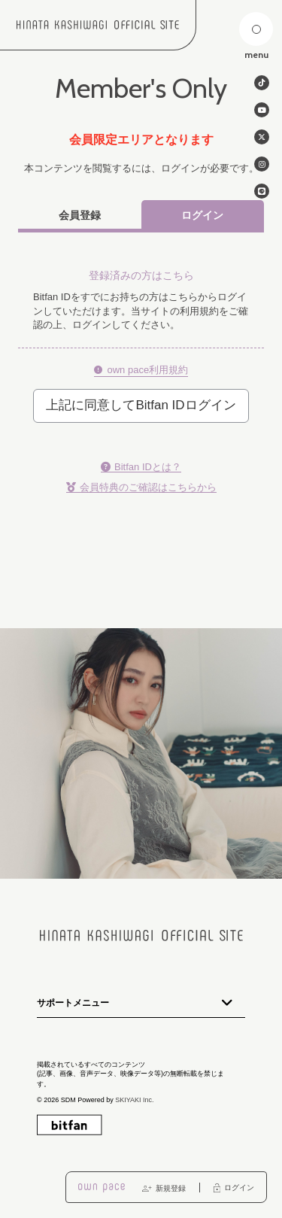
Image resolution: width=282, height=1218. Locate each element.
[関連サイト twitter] (261, 136)
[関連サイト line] (261, 191)
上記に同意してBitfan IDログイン (140, 405)
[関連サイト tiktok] (261, 82)
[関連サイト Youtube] (261, 109)
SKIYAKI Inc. (134, 1100)
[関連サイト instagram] (261, 164)
